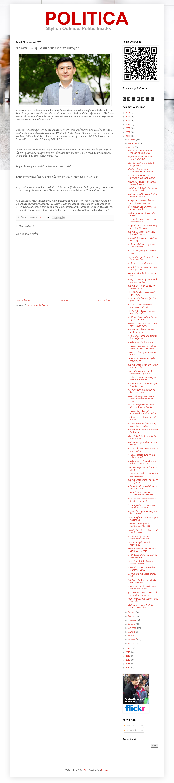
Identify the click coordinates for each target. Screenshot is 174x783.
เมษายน (131, 632)
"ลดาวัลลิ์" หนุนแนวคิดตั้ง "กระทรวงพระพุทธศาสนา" (140, 493)
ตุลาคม (131, 147)
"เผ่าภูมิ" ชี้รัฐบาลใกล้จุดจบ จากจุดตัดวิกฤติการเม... (142, 268)
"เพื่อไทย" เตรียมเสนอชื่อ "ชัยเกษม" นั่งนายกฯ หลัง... (143, 366)
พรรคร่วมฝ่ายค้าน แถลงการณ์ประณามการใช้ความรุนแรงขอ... (141, 398)
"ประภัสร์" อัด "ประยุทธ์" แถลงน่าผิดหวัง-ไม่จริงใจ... (142, 312)
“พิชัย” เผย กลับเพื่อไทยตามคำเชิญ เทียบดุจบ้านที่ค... (142, 581)
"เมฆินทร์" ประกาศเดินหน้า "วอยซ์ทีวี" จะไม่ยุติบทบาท (142, 324)
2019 (128, 648)
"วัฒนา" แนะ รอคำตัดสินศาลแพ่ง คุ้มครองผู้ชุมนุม (142, 337)
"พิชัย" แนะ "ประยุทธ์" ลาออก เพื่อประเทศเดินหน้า (142, 183)
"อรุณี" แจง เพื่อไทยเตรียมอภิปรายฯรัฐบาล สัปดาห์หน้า (143, 318)
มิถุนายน (132, 624)
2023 (128, 124)
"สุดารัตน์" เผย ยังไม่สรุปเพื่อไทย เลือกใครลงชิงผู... (141, 568)
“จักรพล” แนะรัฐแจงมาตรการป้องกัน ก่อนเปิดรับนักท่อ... (140, 537)
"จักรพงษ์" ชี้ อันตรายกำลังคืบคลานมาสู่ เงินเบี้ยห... (143, 450)
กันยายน (132, 612)
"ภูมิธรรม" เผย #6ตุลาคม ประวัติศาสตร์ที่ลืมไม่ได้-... (140, 525)
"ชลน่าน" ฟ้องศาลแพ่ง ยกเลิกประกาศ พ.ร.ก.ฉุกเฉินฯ (140, 372)
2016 (128, 660)
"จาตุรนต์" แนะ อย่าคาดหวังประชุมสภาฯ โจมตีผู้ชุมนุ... (143, 226)
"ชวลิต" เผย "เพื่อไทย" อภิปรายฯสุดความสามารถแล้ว (143, 189)
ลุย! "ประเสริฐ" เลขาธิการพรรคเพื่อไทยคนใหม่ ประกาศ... (143, 593)
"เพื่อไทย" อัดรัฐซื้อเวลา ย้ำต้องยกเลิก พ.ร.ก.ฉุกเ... (141, 331)
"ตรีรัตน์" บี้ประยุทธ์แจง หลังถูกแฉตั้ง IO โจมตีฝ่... (142, 512)
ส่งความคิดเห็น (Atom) (38, 305)
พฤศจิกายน (133, 143)
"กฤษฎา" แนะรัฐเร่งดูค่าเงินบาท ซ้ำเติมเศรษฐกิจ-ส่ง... (143, 280)
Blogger (104, 770)
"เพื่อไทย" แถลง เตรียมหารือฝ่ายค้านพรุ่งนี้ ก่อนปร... (141, 233)
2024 (128, 120)
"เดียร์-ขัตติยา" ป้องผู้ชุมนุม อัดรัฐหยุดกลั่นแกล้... (142, 437)
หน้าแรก (64, 300)
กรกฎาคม (132, 620)
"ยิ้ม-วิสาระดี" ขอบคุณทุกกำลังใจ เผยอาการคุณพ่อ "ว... (142, 208)
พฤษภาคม (132, 628)
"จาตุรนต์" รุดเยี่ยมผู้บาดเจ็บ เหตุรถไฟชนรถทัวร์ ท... (141, 456)
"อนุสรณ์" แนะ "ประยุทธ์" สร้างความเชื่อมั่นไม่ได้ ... (141, 158)
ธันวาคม (132, 139)
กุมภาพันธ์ (132, 639)
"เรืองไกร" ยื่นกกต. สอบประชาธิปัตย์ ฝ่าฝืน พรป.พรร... (142, 170)
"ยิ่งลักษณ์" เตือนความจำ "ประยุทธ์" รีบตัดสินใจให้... (143, 384)
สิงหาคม (132, 616)
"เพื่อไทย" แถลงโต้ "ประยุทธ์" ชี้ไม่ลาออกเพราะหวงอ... (142, 195)
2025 (128, 116)
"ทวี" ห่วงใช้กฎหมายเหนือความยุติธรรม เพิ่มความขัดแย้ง (141, 406)
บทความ (129, 726)
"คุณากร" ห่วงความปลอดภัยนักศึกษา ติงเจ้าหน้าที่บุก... (140, 151)
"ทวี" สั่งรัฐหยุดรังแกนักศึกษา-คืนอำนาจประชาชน (142, 391)
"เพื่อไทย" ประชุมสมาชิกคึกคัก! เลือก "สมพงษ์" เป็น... (141, 606)
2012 (128, 667)
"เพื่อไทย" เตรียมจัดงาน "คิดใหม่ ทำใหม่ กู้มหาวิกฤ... (143, 481)
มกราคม (132, 643)
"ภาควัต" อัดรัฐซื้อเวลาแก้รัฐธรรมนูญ (139, 543)
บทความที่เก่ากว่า (105, 300)
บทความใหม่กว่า (24, 300)
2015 (128, 664)
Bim (85, 770)
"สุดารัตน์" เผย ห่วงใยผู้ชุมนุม (140, 342)
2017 (128, 656)
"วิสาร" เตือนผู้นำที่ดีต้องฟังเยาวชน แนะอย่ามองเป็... (143, 474)
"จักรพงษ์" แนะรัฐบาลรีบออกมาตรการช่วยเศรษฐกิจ (140, 306)
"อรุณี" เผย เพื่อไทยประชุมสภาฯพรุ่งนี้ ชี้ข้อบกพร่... (141, 245)
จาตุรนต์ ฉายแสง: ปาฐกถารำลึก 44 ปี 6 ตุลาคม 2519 (142, 550)
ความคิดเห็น (130, 730)
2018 (128, 652)
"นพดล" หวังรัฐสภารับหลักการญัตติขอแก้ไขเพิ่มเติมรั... (143, 531)
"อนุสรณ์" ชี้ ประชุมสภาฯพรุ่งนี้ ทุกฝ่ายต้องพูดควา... (142, 239)
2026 (128, 113)
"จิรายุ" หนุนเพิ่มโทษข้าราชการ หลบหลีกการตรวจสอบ (141, 506)
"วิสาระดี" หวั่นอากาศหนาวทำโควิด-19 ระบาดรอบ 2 (142, 500)
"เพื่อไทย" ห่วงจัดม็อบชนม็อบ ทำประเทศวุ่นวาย (141, 287)
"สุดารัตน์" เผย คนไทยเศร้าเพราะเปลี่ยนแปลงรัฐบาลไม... (142, 462)
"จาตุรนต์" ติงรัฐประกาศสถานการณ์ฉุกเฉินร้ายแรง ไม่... (142, 412)
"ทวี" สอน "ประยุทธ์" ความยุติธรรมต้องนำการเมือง (143, 258)
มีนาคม (131, 635)
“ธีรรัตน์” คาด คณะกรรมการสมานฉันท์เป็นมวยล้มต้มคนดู (141, 176)
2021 (128, 132)
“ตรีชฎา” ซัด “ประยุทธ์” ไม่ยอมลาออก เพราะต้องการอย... (142, 201)
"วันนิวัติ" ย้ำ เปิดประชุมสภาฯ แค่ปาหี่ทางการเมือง (142, 220)
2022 (128, 128)
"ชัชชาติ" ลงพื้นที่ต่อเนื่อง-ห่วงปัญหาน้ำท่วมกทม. (140, 562)
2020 (128, 136)
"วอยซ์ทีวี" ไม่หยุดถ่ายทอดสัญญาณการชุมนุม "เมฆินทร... (143, 378)
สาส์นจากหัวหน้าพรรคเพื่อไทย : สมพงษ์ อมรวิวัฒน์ (143, 487)
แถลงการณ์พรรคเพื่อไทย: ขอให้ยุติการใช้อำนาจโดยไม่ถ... (142, 424)
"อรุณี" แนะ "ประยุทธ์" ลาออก (140, 263)
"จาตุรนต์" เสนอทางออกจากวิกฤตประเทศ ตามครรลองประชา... (142, 347)
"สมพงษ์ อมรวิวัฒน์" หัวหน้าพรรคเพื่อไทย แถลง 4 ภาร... (142, 587)
